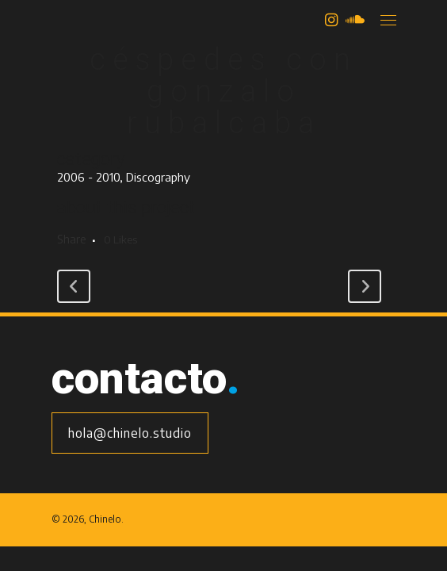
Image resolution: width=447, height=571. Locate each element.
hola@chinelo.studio (130, 433)
